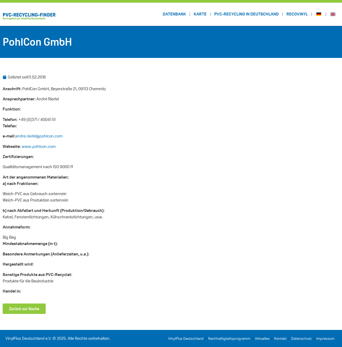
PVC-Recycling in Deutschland (246, 14)
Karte (200, 14)
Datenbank (174, 14)
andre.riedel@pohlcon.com (39, 136)
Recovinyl (297, 14)
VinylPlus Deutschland (186, 338)
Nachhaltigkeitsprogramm (229, 338)
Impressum (325, 338)
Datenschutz (301, 338)
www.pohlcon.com (39, 146)
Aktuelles (262, 338)
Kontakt (280, 338)
